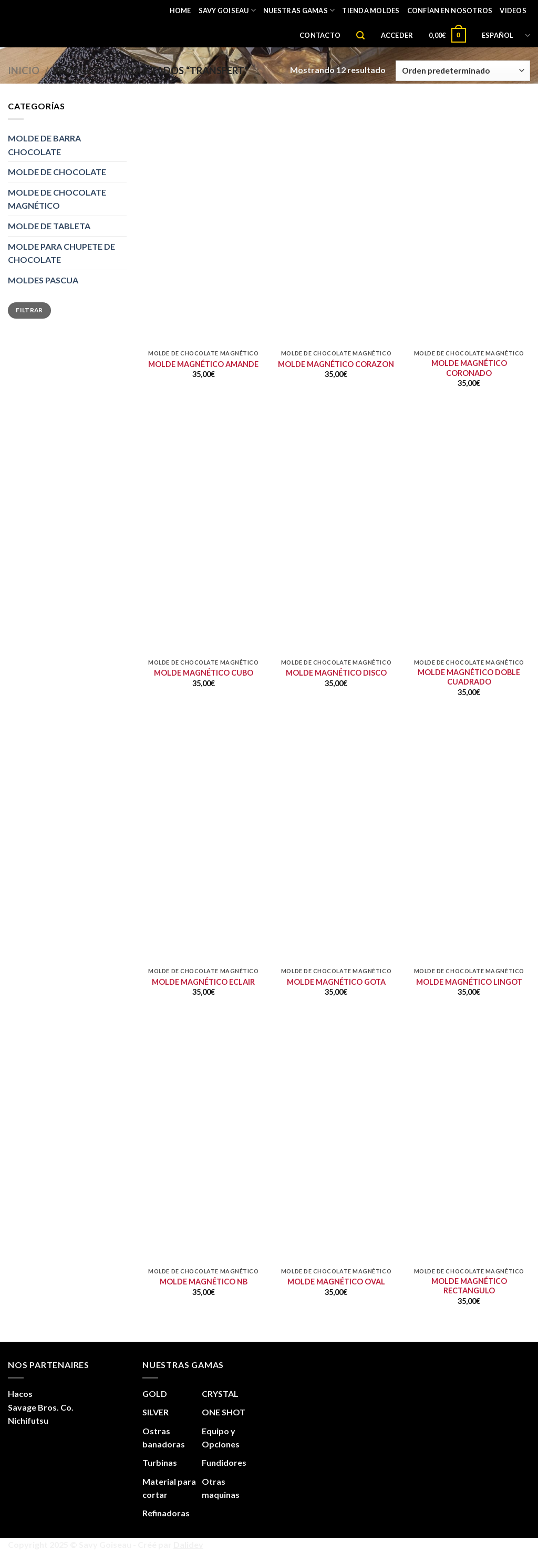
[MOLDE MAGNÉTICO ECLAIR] (203, 901)
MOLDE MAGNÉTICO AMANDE (203, 364)
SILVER (155, 1412)
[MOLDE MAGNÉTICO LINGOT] (469, 901)
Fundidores (224, 1462)
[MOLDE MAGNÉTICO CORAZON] (336, 283)
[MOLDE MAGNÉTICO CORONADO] (469, 283)
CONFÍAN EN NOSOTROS (450, 10)
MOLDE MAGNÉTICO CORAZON (336, 364)
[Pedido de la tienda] (463, 70)
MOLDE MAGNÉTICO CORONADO (469, 368)
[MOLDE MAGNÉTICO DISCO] (336, 592)
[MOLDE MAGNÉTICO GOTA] (336, 901)
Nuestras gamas (299, 10)
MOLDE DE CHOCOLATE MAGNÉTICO (57, 199)
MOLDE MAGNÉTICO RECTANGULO (469, 1286)
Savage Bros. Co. (41, 1407)
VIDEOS (513, 10)
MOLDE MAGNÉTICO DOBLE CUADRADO (469, 677)
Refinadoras (166, 1513)
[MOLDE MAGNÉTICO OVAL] (336, 1201)
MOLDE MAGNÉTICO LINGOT (469, 981)
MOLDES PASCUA (43, 280)
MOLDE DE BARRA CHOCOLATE (44, 145)
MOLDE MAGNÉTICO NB (203, 1281)
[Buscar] (360, 35)
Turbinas (159, 1462)
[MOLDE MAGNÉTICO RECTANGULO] (469, 1201)
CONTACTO (319, 35)
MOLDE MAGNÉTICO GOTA (336, 981)
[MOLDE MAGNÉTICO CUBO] (203, 592)
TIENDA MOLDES (370, 10)
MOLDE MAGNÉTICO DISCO (336, 672)
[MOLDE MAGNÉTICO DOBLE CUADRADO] (469, 592)
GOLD (154, 1394)
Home (180, 10)
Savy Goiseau (227, 10)
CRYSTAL (220, 1394)
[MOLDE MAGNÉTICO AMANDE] (203, 283)
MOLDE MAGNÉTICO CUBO (203, 672)
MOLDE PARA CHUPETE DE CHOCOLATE (61, 253)
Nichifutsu (28, 1420)
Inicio (23, 70)
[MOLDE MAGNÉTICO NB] (203, 1201)
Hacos (20, 1394)
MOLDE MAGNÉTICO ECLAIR (203, 981)
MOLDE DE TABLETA (49, 226)
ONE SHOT (223, 1412)
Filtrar (29, 310)
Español (506, 35)
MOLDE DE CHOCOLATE (57, 172)
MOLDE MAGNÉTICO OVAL (336, 1281)
